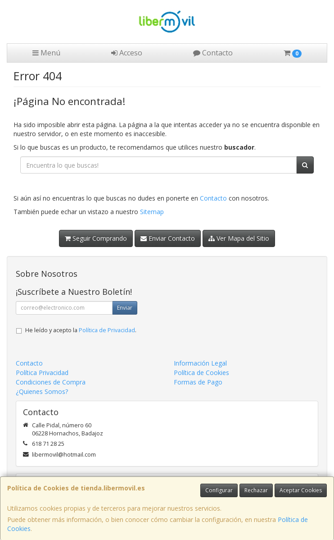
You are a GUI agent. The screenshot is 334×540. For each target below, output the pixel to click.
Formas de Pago (198, 382)
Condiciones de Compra (51, 382)
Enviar (124, 307)
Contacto (213, 53)
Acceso (126, 53)
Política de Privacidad (107, 330)
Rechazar (256, 490)
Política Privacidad (42, 372)
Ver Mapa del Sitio (238, 238)
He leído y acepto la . (80, 330)
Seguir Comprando (96, 238)
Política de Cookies (201, 372)
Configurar (219, 490)
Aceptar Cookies (301, 490)
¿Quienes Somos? (42, 391)
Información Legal (200, 363)
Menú (46, 53)
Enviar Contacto (167, 238)
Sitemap (152, 211)
